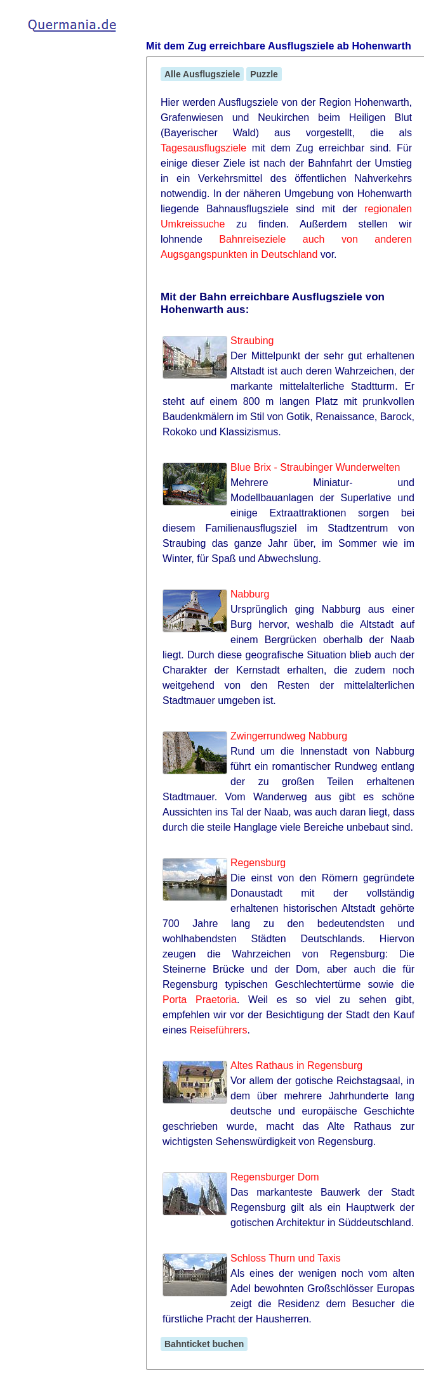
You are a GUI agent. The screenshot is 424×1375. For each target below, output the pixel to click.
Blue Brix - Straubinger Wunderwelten (315, 467)
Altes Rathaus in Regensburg (296, 1065)
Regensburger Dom (274, 1177)
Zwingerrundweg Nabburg (288, 736)
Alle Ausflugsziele (202, 74)
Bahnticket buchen (204, 1344)
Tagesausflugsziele (203, 148)
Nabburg (249, 594)
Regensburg (258, 862)
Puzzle (264, 74)
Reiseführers (219, 1030)
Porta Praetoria (199, 999)
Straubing (252, 340)
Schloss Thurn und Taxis (285, 1258)
